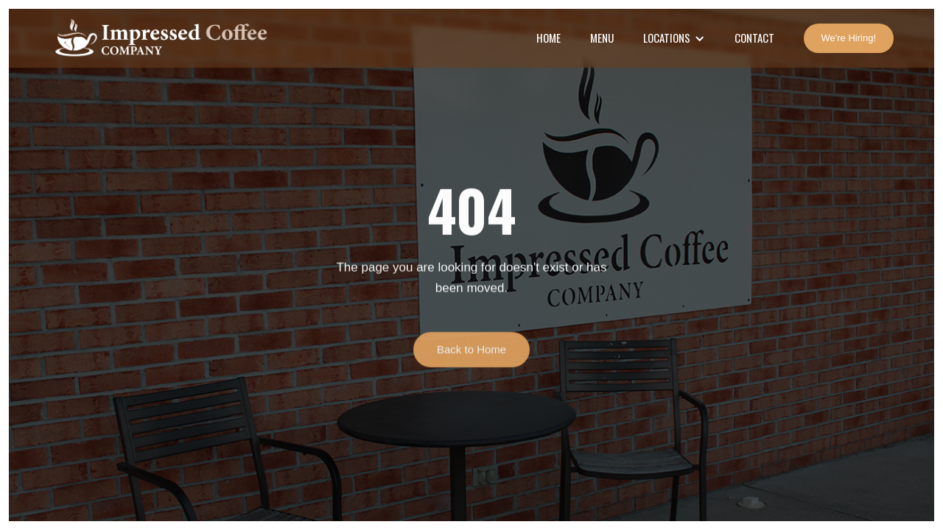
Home (548, 37)
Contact (754, 37)
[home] (159, 38)
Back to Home (471, 353)
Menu (602, 37)
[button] (674, 38)
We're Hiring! (848, 37)
